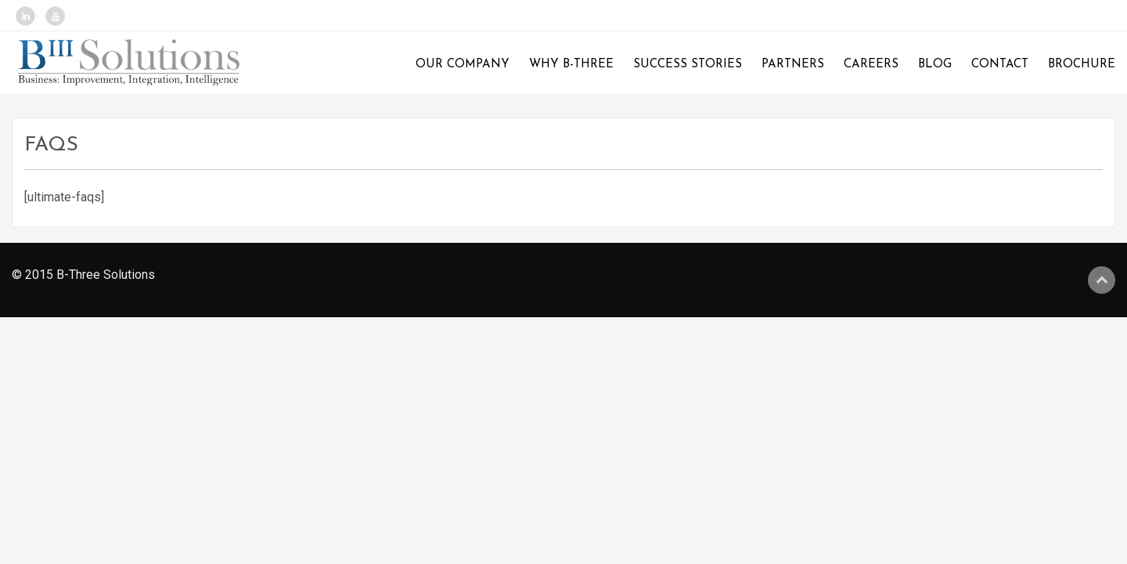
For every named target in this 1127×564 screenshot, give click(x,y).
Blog (935, 64)
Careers (871, 64)
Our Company (462, 64)
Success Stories (687, 64)
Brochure (1081, 64)
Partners (793, 64)
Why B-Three (571, 64)
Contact (999, 64)
